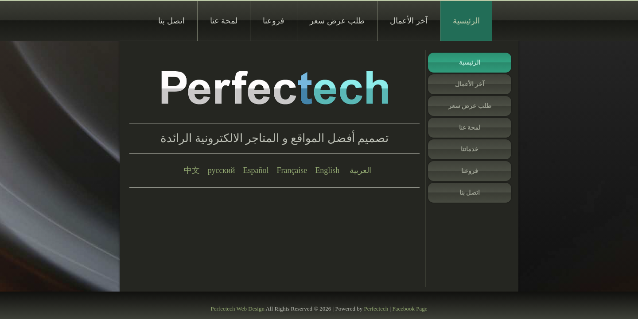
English (327, 170)
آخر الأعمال (409, 20)
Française (291, 170)
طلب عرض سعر (337, 20)
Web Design (250, 308)
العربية (360, 170)
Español (255, 170)
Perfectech (223, 308)
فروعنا (273, 20)
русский (221, 170)
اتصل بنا (171, 20)
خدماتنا (469, 149)
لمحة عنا (224, 20)
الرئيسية (466, 20)
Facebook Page (409, 308)
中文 (192, 170)
